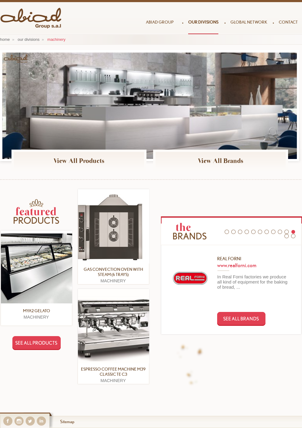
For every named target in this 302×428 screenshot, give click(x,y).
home (5, 39)
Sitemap (67, 421)
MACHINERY (56, 39)
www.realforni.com (236, 265)
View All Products (78, 161)
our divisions (29, 39)
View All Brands (220, 161)
